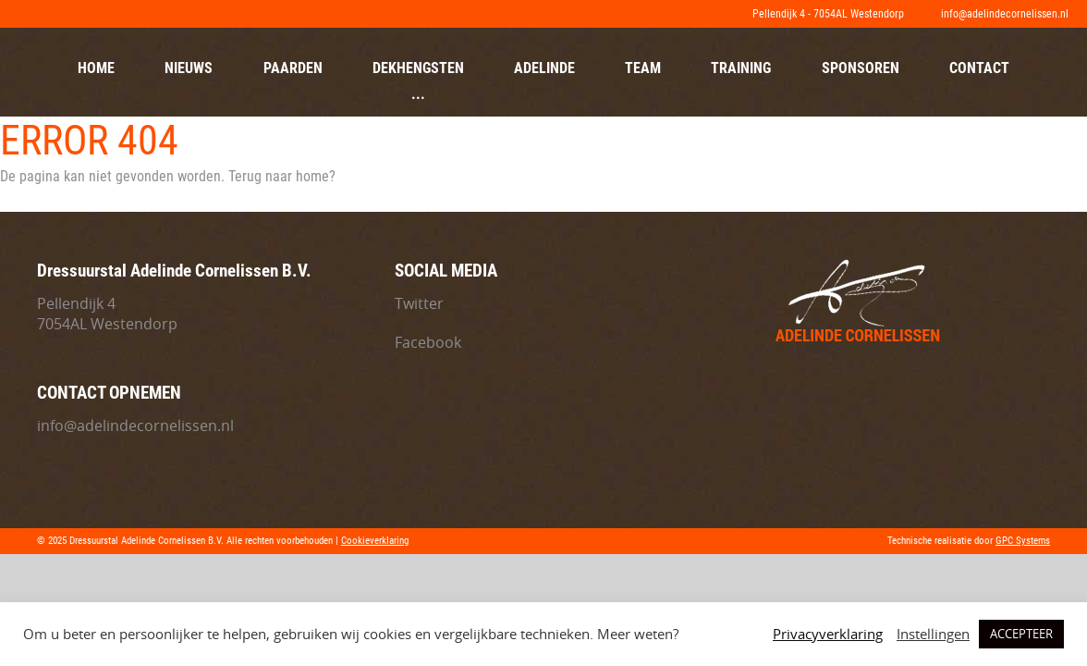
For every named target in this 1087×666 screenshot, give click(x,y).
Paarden (293, 68)
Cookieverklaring (375, 541)
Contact (979, 68)
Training (741, 68)
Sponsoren (860, 68)
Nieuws (189, 68)
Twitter (419, 303)
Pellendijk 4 (76, 303)
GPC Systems (1022, 541)
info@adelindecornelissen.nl (135, 425)
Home (96, 68)
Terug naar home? (282, 176)
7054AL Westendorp (107, 324)
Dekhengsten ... (418, 81)
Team (643, 68)
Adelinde (544, 68)
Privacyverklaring (828, 634)
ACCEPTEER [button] (1021, 633)
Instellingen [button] (933, 634)
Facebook (428, 342)
